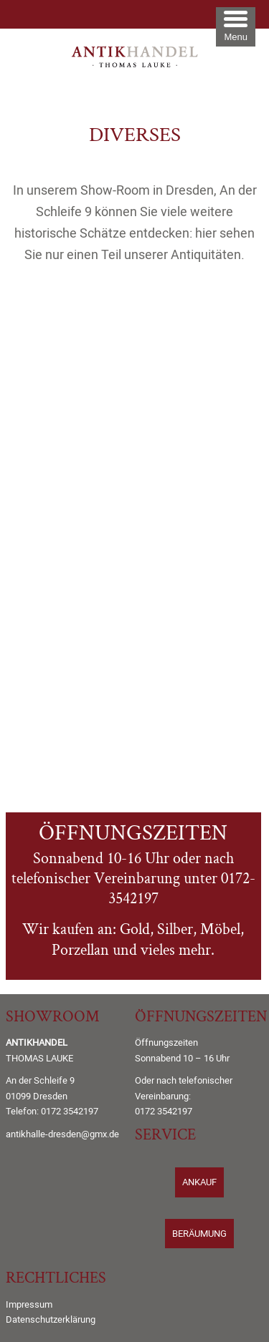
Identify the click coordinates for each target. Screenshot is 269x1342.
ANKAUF (199, 1182)
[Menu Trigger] (235, 27)
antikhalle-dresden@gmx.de (62, 1134)
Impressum (29, 1304)
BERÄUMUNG (199, 1233)
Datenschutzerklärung (50, 1319)
